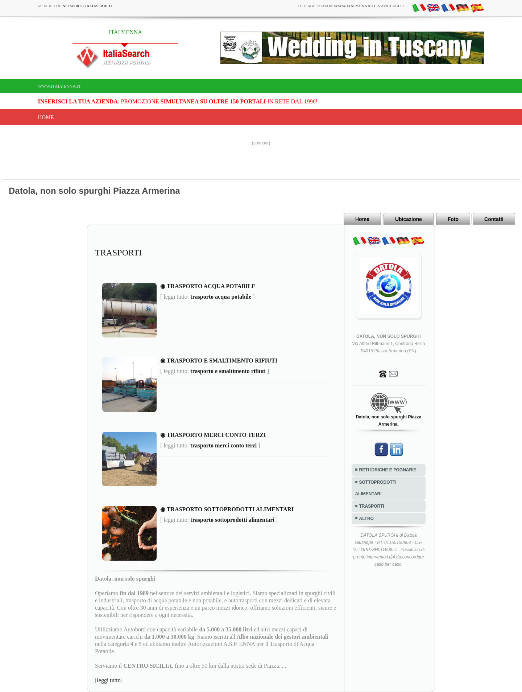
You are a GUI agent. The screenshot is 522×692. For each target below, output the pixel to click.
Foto (453, 219)
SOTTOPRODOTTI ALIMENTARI (376, 488)
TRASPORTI (371, 506)
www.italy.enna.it (59, 86)
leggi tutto (108, 680)
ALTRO (366, 518)
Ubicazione (408, 219)
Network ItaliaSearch (87, 6)
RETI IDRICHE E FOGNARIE (388, 469)
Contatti (494, 219)
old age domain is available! (351, 6)
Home (46, 117)
